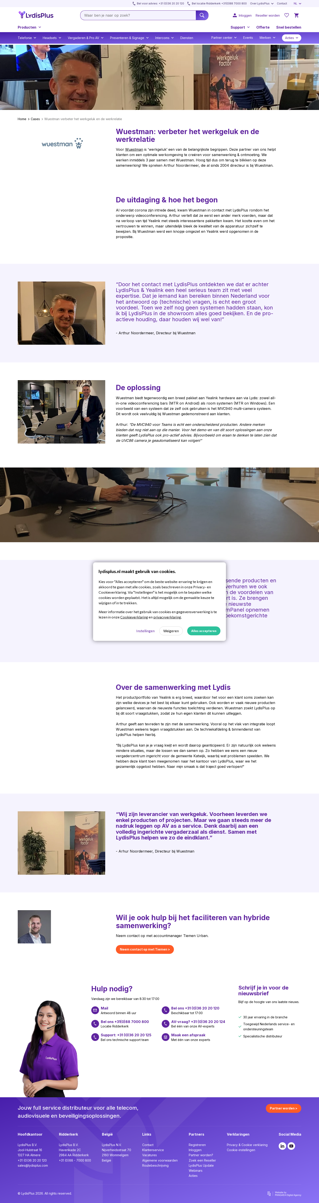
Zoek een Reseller (202, 1160)
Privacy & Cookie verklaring (247, 1145)
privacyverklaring (167, 617)
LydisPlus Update (201, 1165)
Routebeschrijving (155, 1165)
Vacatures (149, 1155)
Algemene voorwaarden (160, 1160)
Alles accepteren (203, 631)
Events (248, 37)
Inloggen (195, 1150)
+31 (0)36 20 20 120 (32, 1160)
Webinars (195, 1170)
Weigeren (171, 631)
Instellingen (145, 631)
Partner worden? (201, 1155)
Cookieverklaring (134, 617)
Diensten (186, 38)
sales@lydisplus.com (33, 1165)
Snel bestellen (288, 27)
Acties (193, 1176)
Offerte (263, 27)
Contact (148, 1145)
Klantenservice (153, 1150)
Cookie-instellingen (241, 1150)
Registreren (197, 1145)
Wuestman (134, 149)
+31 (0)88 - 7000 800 (75, 1160)
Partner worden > (283, 1108)
